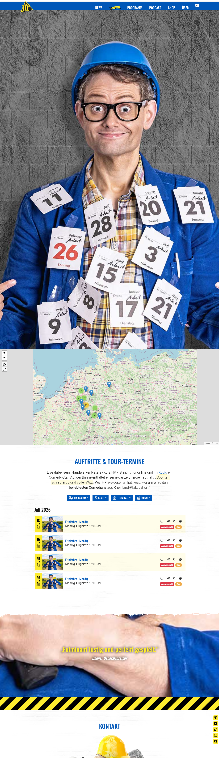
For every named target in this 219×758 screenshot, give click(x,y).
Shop (169, 4)
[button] (109, 258)
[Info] (163, 393)
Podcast (153, 4)
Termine (111, 4)
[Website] (180, 393)
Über (184, 4)
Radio (162, 346)
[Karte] (175, 393)
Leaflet (207, 317)
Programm (131, 4)
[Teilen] (169, 393)
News (94, 4)
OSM (216, 317)
